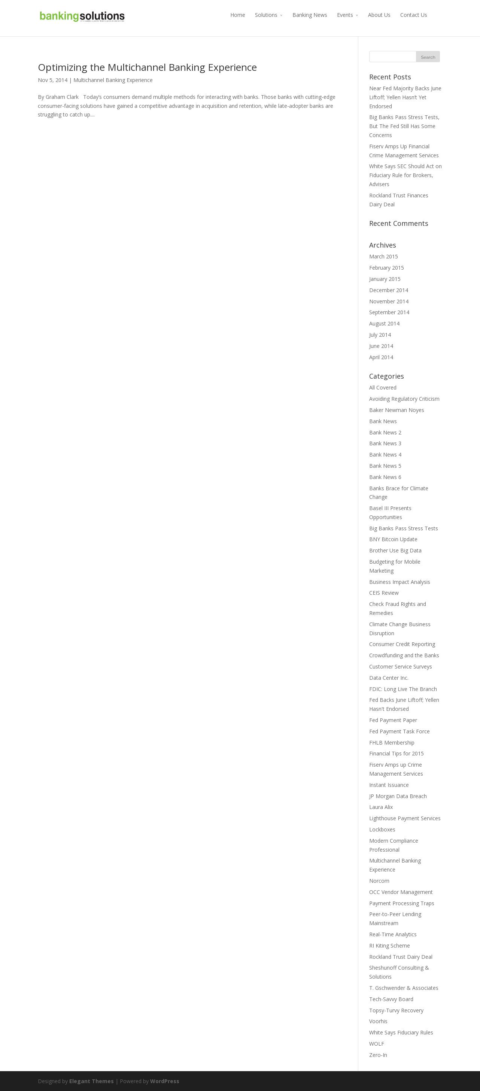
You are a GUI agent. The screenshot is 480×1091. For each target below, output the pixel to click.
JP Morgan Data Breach (398, 796)
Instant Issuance (389, 784)
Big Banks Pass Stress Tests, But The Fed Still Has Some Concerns (404, 126)
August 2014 (384, 323)
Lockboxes (382, 829)
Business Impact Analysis (399, 581)
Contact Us (413, 14)
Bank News (383, 421)
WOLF (376, 1043)
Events (345, 14)
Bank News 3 (385, 443)
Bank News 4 (385, 454)
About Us (379, 14)
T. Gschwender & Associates (403, 987)
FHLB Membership (391, 742)
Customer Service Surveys (400, 666)
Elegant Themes (91, 1081)
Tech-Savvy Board (391, 999)
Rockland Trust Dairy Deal (400, 956)
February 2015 (386, 267)
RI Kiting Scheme (389, 945)
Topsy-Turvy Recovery (396, 1010)
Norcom (379, 880)
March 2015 (383, 256)
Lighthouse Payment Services (405, 818)
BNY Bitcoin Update (393, 539)
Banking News (309, 14)
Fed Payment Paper (393, 720)
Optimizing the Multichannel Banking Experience (147, 67)
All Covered (383, 387)
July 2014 (380, 334)
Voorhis (378, 1021)
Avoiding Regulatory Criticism (404, 398)
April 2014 (381, 357)
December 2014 (388, 290)
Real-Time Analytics (393, 934)
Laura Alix (381, 806)
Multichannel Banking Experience (113, 80)
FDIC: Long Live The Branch (403, 689)
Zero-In (378, 1054)
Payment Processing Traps (401, 903)
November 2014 (388, 301)
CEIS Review (384, 592)
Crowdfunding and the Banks (404, 655)
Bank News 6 (385, 477)
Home (237, 14)
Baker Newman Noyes (396, 409)
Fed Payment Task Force (399, 731)
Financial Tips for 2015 (396, 753)
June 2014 (381, 345)
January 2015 (385, 278)
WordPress (164, 1081)
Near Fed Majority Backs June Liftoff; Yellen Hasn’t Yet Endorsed (405, 97)
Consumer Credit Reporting (402, 644)
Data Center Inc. (388, 677)
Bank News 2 (385, 432)
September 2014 (389, 312)
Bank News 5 (385, 465)
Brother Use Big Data (395, 550)
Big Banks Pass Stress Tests (403, 528)
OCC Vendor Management (401, 891)
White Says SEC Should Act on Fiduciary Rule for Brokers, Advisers (405, 175)
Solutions (266, 14)
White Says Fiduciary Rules (401, 1032)
